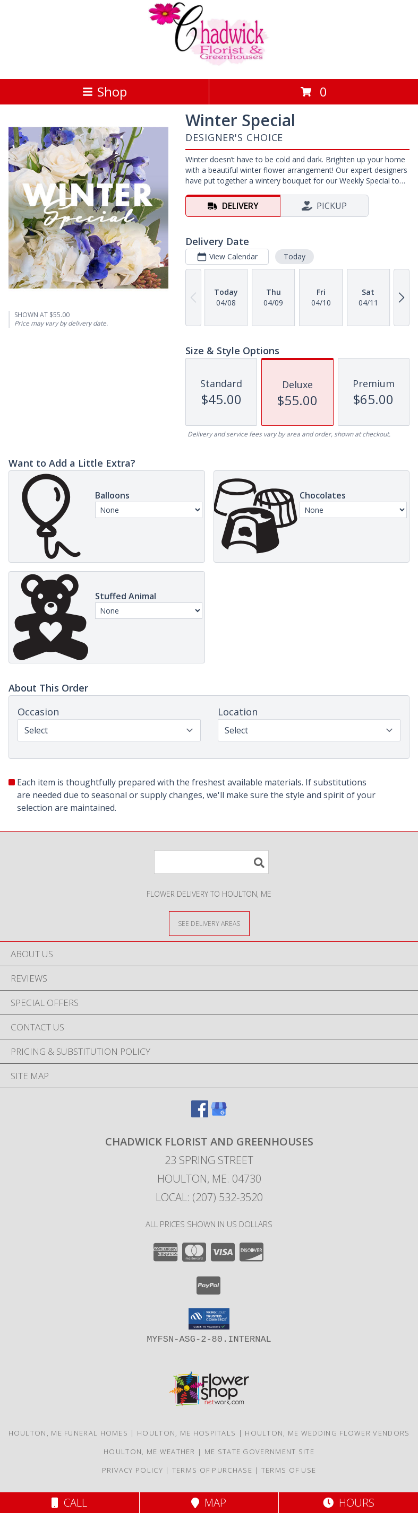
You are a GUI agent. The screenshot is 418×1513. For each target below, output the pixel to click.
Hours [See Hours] (348, 1502)
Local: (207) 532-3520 (209, 1197)
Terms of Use (289, 1470)
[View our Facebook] (199, 1114)
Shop (104, 91)
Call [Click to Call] (69, 1502)
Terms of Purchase (212, 1470)
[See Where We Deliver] (209, 923)
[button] (209, 1319)
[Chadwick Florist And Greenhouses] (209, 63)
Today (294, 256)
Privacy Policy (132, 1470)
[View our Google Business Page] (218, 1114)
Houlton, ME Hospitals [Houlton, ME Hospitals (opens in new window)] (186, 1433)
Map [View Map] (208, 1502)
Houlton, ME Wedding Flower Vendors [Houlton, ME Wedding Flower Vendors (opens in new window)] (327, 1433)
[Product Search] (211, 862)
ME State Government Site (259, 1451)
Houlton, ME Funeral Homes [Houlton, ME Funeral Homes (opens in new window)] (68, 1433)
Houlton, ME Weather (149, 1451)
